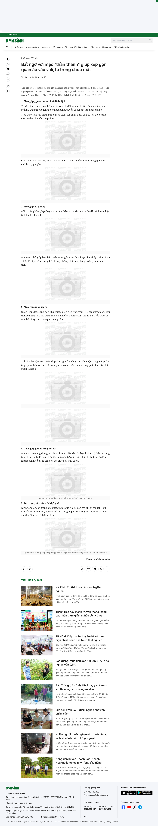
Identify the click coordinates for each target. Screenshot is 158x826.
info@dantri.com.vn (55, 817)
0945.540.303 (92, 792)
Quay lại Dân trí (12, 35)
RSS (85, 816)
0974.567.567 (105, 809)
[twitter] (8, 64)
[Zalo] (8, 74)
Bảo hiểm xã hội (60, 47)
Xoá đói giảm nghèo (79, 47)
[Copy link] (8, 79)
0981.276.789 (27, 817)
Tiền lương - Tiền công (101, 47)
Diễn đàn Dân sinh (122, 47)
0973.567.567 (90, 809)
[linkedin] (8, 69)
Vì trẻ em (46, 47)
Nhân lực (19, 47)
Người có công (32, 47)
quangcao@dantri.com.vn (97, 795)
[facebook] (8, 59)
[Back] (8, 91)
